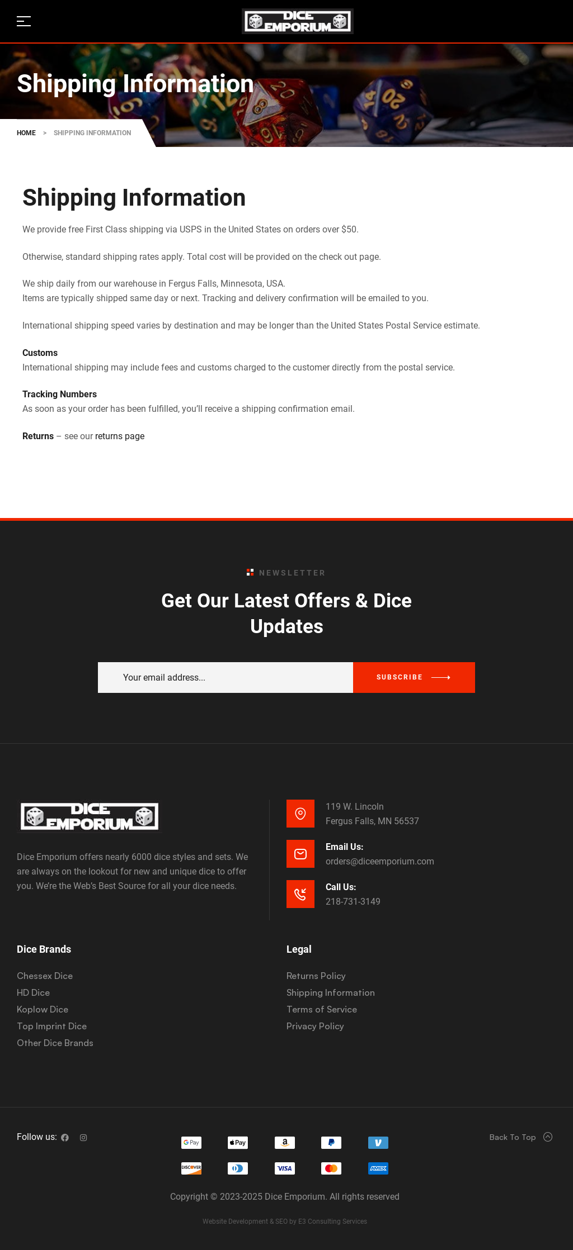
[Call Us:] (300, 894)
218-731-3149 (353, 901)
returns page (119, 436)
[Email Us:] (300, 854)
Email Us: (345, 847)
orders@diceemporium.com (380, 861)
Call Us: (341, 887)
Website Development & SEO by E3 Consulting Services (285, 1221)
